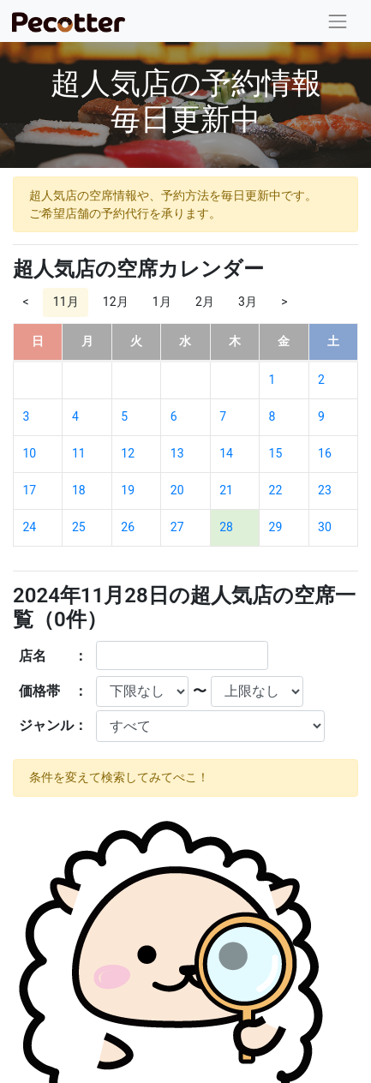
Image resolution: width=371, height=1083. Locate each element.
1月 (162, 301)
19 (128, 490)
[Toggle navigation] (338, 21)
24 (30, 527)
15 (276, 453)
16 (325, 453)
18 (79, 490)
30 (325, 527)
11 (79, 453)
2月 (204, 301)
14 (226, 453)
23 (325, 490)
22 (276, 490)
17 (30, 490)
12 (128, 453)
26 (128, 527)
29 (276, 527)
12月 (116, 301)
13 (177, 453)
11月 (66, 301)
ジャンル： (53, 725)
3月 (247, 301)
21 (226, 490)
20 (177, 490)
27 (177, 527)
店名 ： (53, 656)
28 (226, 527)
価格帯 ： (53, 691)
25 (79, 527)
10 (30, 453)
